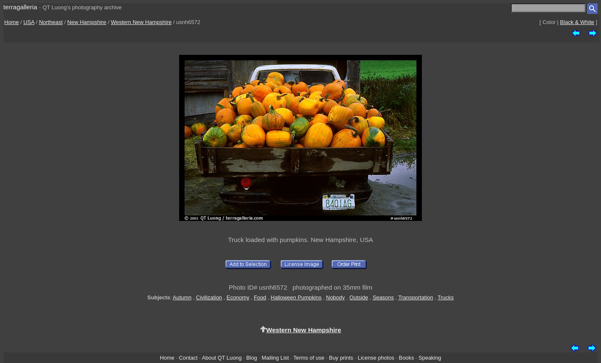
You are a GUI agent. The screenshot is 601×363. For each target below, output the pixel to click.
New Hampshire (86, 22)
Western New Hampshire (141, 22)
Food (260, 297)
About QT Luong (221, 358)
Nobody (335, 297)
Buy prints (341, 358)
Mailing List (275, 358)
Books (406, 358)
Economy (238, 297)
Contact (188, 358)
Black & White (577, 22)
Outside (358, 297)
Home (11, 22)
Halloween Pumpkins (296, 297)
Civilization (209, 297)
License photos (376, 358)
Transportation (415, 297)
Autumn (182, 297)
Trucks (445, 297)
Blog (251, 358)
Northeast (50, 22)
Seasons (383, 297)
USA (29, 22)
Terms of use (309, 358)
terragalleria (20, 7)
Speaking (430, 358)
